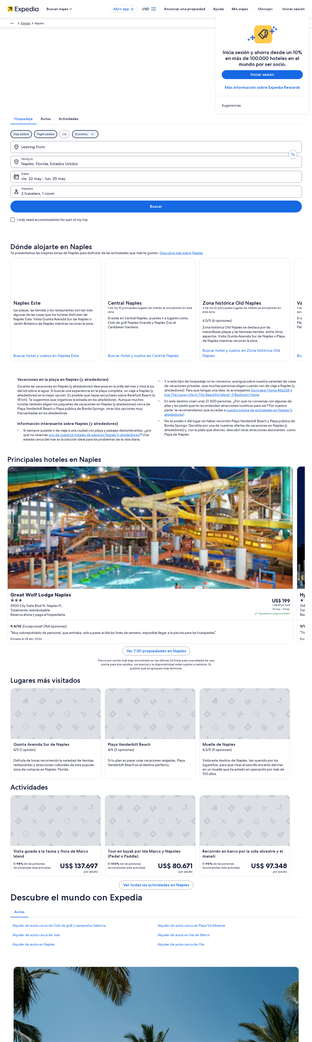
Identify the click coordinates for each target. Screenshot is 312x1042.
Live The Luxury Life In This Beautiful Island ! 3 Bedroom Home (211, 352)
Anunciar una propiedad (199, 9)
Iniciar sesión (294, 9)
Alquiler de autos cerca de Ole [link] (181, 835)
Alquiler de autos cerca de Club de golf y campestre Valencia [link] (59, 816)
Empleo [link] (13, 975)
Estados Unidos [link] (89, 24)
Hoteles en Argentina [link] (99, 975)
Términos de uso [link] (172, 983)
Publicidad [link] (15, 1007)
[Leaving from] (46, 153)
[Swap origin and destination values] (77, 153)
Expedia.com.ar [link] (17, 24)
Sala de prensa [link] (18, 999)
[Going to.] (109, 153)
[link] (262, 105)
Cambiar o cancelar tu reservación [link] (260, 975)
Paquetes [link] (39, 24)
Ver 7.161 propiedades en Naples (156, 540)
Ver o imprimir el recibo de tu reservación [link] (265, 999)
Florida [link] (108, 24)
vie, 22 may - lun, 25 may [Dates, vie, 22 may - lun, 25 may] (175, 155)
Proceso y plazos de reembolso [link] (258, 983)
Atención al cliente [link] (249, 967)
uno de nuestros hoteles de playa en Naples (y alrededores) (94, 392)
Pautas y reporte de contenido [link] (181, 991)
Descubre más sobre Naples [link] (181, 210)
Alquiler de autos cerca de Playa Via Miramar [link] (192, 816)
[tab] (133, 125)
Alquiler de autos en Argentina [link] (105, 991)
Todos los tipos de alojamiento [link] (105, 999)
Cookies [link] (166, 975)
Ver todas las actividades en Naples (156, 776)
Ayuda (233, 9)
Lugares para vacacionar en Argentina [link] (109, 967)
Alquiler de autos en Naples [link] (33, 835)
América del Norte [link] (62, 24)
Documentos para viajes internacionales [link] (264, 1007)
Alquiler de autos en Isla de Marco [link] (184, 826)
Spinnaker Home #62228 (270, 348)
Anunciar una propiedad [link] (24, 983)
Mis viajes (254, 9)
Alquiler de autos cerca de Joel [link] (36, 826)
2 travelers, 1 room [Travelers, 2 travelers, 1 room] (242, 155)
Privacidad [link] (168, 967)
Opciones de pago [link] (250, 991)
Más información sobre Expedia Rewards (262, 87)
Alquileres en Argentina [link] (100, 983)
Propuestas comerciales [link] (24, 991)
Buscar (286, 153)
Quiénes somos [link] (18, 967)
